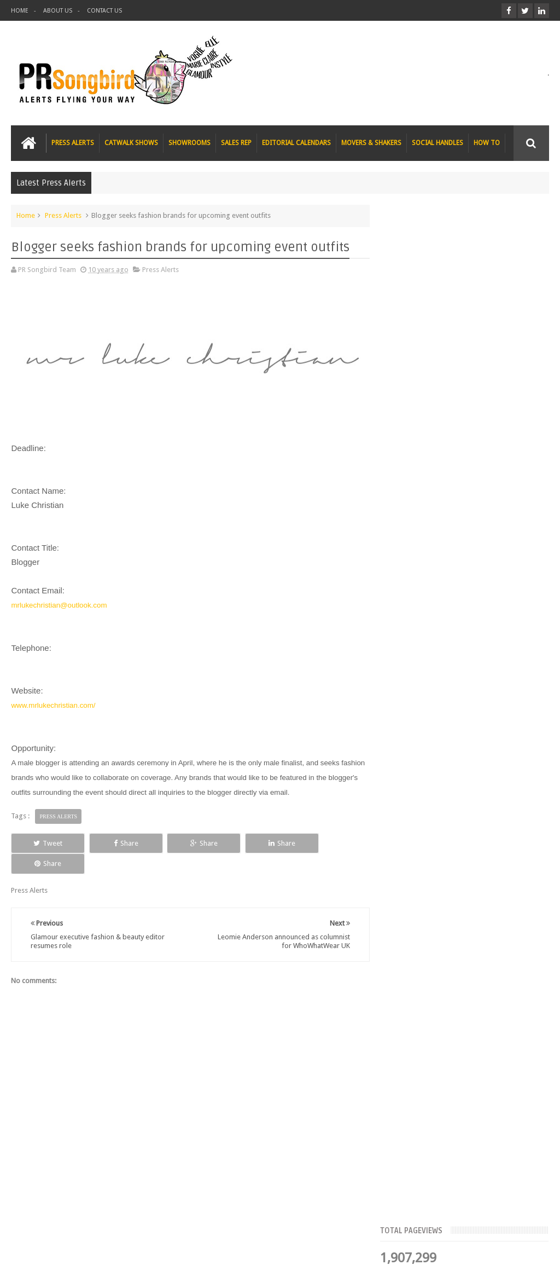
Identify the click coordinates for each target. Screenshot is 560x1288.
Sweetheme (530, 1271)
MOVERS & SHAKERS (371, 143)
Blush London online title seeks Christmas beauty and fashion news (490, 499)
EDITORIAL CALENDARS (296, 143)
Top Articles (414, 336)
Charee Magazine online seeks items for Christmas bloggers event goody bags (487, 635)
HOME (19, 10)
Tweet (45, 843)
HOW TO (487, 143)
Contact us (521, 1238)
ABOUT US (57, 10)
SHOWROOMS (189, 143)
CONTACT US (104, 10)
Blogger (455, 1271)
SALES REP (236, 143)
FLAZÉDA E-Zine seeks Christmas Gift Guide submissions (475, 375)
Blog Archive (521, 336)
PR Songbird (100, 1271)
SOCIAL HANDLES (437, 143)
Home (25, 215)
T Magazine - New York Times (491, 691)
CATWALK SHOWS (131, 143)
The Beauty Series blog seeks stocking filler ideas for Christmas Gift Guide (486, 567)
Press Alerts (63, 215)
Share (116, 843)
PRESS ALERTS (72, 143)
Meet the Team (468, 336)
